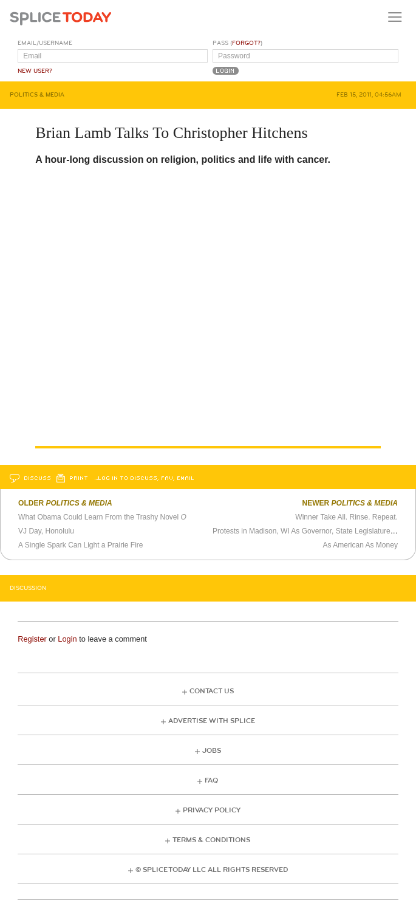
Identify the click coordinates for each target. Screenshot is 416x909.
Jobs (211, 750)
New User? (35, 71)
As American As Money (360, 545)
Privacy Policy (211, 810)
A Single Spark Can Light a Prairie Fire (80, 545)
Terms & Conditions (211, 840)
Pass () (237, 43)
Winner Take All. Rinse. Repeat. (346, 517)
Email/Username (45, 43)
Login (67, 638)
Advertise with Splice (211, 720)
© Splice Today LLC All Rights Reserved (211, 869)
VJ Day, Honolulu (46, 531)
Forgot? (246, 43)
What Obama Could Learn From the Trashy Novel (102, 517)
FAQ (211, 780)
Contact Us (211, 691)
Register (32, 638)
